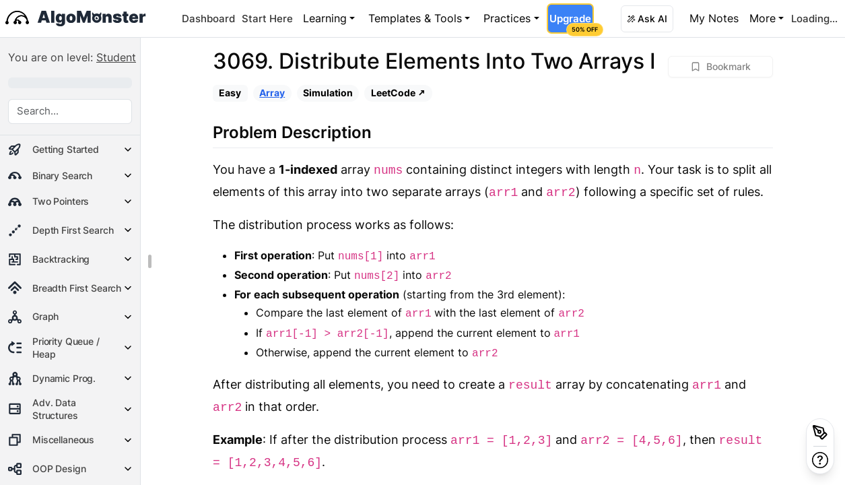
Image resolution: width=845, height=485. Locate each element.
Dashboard (208, 18)
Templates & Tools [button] (415, 18)
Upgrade (571, 23)
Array (272, 92)
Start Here (267, 18)
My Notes (714, 18)
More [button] (762, 18)
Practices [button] (507, 18)
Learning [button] (325, 18)
